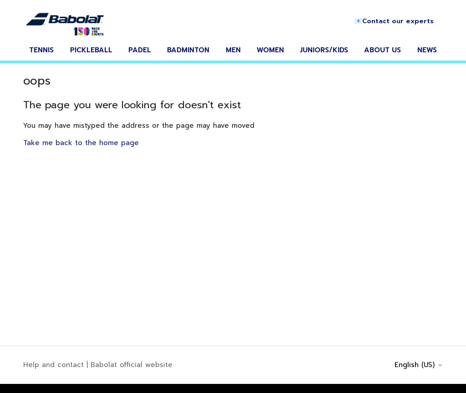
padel (139, 50)
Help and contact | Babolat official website (97, 365)
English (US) (419, 365)
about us (382, 50)
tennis (41, 50)
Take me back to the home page (81, 143)
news (427, 50)
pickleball (91, 50)
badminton (188, 50)
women (270, 50)
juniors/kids (324, 50)
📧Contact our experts (394, 21)
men (233, 50)
